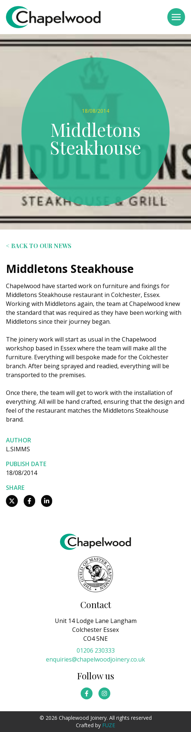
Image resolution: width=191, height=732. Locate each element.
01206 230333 (96, 650)
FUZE (108, 725)
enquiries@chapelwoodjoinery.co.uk (95, 659)
